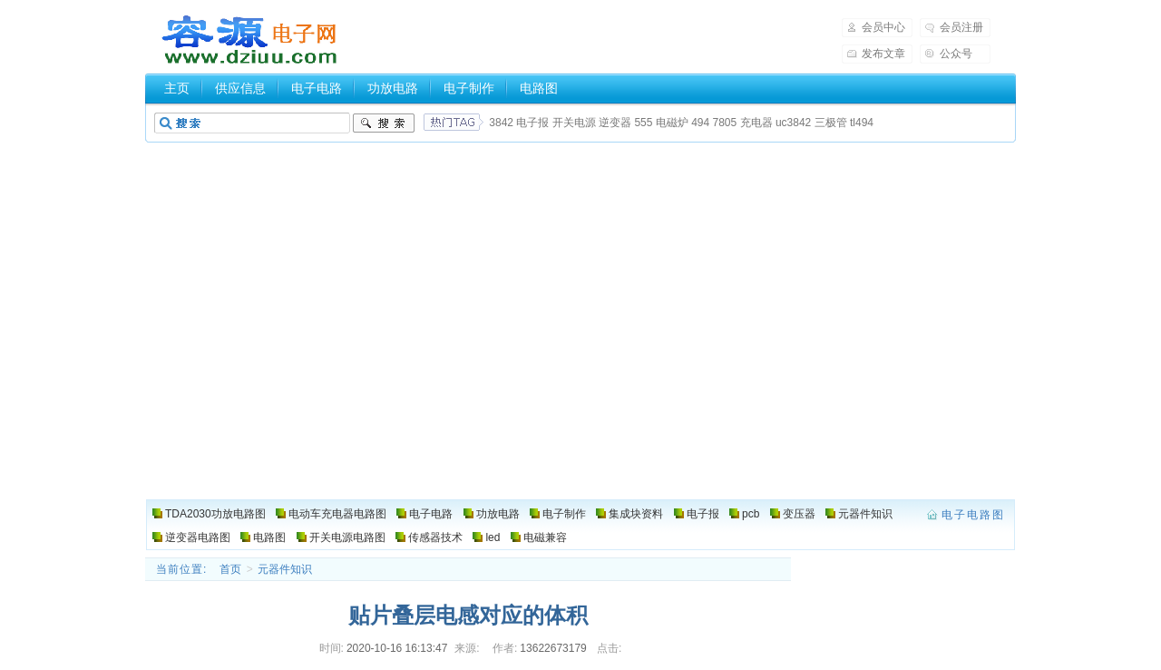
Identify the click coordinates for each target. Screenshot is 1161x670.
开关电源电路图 (347, 537)
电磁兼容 (545, 537)
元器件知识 (865, 513)
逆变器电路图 (197, 537)
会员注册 (961, 27)
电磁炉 (672, 122)
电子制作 (469, 88)
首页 (230, 569)
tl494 (861, 122)
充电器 (756, 122)
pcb (750, 513)
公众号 (956, 53)
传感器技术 (435, 537)
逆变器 (615, 122)
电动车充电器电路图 (337, 513)
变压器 (799, 513)
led (492, 537)
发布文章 (883, 53)
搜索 (384, 123)
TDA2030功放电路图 (215, 513)
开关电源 (574, 122)
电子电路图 (250, 40)
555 (643, 122)
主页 (177, 88)
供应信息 (240, 88)
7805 (725, 122)
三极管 (831, 122)
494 (700, 122)
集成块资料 (636, 513)
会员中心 (883, 27)
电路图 (539, 88)
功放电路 (392, 88)
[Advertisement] (580, 274)
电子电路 (316, 88)
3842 (501, 122)
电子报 (532, 122)
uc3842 (793, 122)
